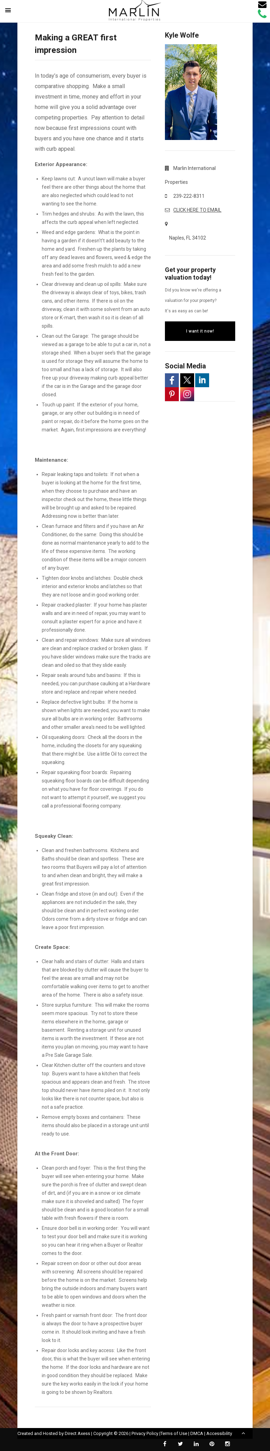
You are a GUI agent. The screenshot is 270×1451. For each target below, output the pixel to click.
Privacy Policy (145, 1433)
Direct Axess (77, 1433)
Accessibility (219, 1433)
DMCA (196, 1433)
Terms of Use (173, 1433)
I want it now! (200, 331)
